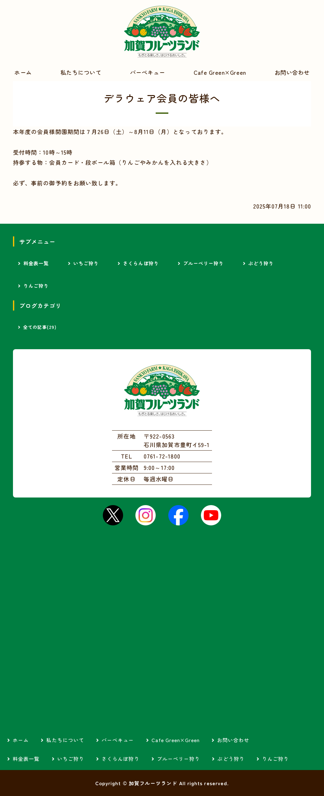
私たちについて (81, 72)
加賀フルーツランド (162, 31)
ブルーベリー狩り (203, 263)
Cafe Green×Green (220, 72)
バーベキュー (147, 72)
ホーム (23, 72)
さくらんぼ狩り (141, 263)
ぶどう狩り (261, 263)
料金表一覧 (36, 263)
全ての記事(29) (40, 327)
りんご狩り (36, 285)
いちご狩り (86, 263)
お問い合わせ (233, 740)
